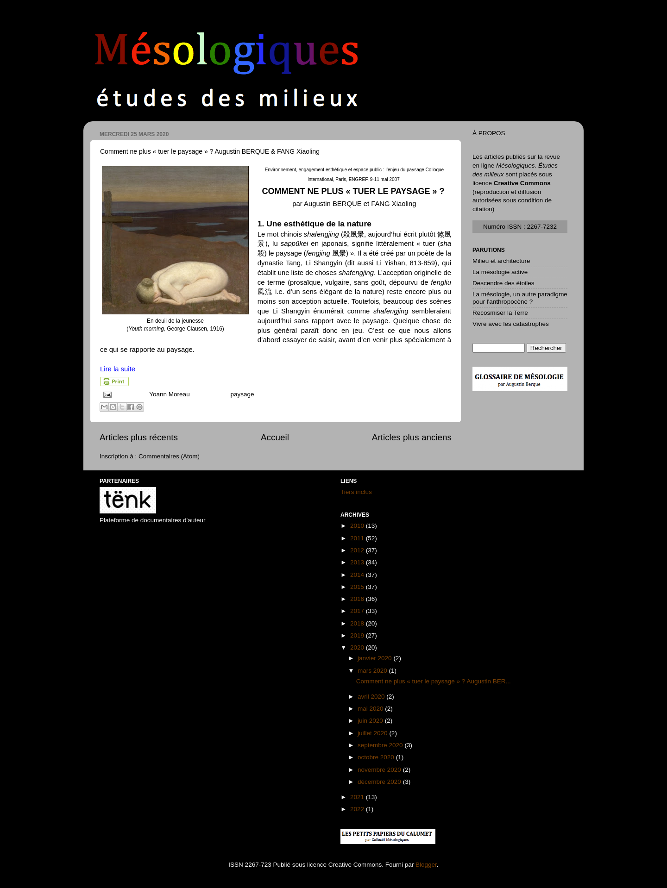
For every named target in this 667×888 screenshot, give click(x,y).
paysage (242, 394)
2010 (358, 525)
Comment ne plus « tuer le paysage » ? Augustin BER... (433, 681)
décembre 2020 (380, 781)
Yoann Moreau (170, 394)
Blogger (426, 864)
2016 (358, 598)
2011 (358, 538)
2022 (358, 809)
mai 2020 (371, 708)
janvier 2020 (375, 658)
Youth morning (146, 328)
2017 (358, 610)
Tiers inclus (356, 491)
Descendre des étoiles (503, 283)
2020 (358, 647)
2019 (358, 635)
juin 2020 (371, 720)
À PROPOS (488, 133)
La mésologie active (500, 272)
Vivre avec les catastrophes (510, 323)
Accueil (275, 437)
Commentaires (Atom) (169, 456)
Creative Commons (522, 183)
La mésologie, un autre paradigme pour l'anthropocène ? (519, 298)
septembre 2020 (381, 745)
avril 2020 (372, 696)
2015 (358, 586)
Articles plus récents (139, 437)
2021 (358, 797)
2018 (358, 623)
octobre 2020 (377, 757)
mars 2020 (373, 670)
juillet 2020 (373, 733)
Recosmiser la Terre (500, 312)
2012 (358, 550)
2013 (358, 562)
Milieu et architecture (501, 260)
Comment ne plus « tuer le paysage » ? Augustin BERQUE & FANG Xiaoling (210, 151)
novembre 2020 (380, 769)
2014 (358, 574)
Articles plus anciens (412, 437)
